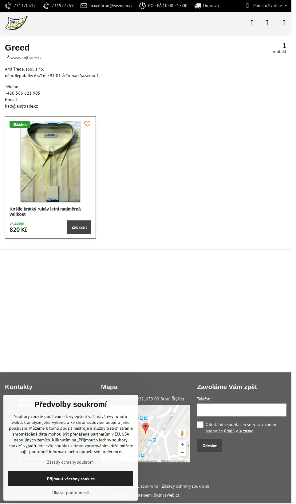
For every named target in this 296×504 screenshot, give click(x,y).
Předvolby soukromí (139, 486)
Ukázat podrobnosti (70, 492)
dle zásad (245, 431)
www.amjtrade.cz (25, 57)
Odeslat (210, 446)
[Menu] (284, 23)
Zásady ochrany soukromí (185, 486)
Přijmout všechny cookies (71, 478)
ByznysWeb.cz (166, 495)
